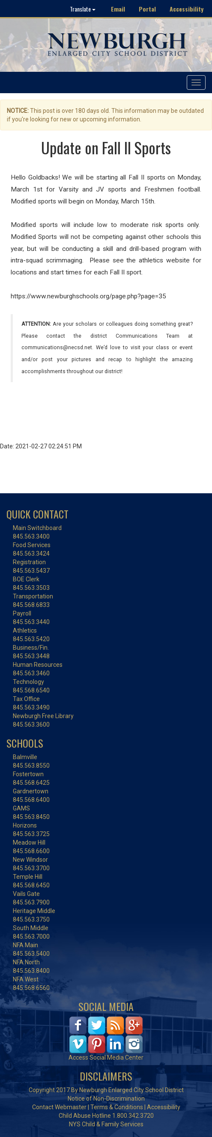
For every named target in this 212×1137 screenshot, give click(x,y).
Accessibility (186, 8)
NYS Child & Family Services (106, 1124)
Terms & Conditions (116, 1107)
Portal (147, 8)
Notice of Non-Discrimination (106, 1098)
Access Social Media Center (106, 1057)
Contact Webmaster (59, 1107)
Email (118, 8)
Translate (83, 8)
